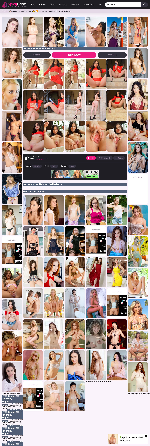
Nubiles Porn (68, 11)
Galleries (42, 4)
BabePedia (16, 394)
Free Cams (62, 4)
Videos (52, 4)
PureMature (52, 11)
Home (32, 4)
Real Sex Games (28, 11)
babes (72, 166)
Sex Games (75, 4)
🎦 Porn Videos (41, 11)
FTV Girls (37, 166)
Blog (99, 4)
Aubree (54, 166)
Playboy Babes (89, 4)
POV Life (60, 11)
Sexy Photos (14, 11)
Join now (74, 55)
